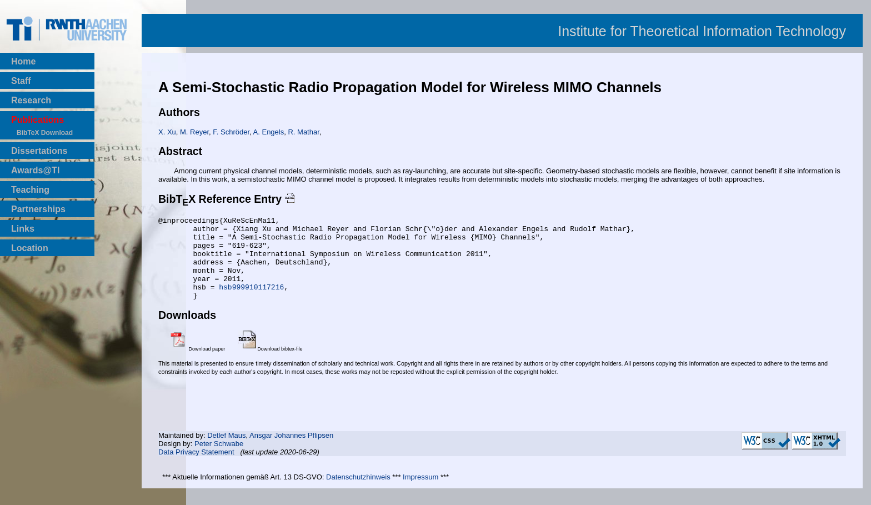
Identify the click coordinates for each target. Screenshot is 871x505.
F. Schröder (231, 132)
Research (31, 100)
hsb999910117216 (251, 302)
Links (22, 228)
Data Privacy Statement (196, 468)
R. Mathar (303, 132)
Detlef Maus (226, 452)
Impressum (420, 493)
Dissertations (39, 151)
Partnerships (38, 209)
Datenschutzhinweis (358, 493)
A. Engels (268, 132)
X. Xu (167, 132)
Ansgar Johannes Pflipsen (291, 452)
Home (23, 61)
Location (29, 248)
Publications (37, 119)
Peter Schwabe (218, 460)
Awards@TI (35, 170)
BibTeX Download (45, 133)
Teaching (30, 189)
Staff (21, 81)
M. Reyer (194, 132)
